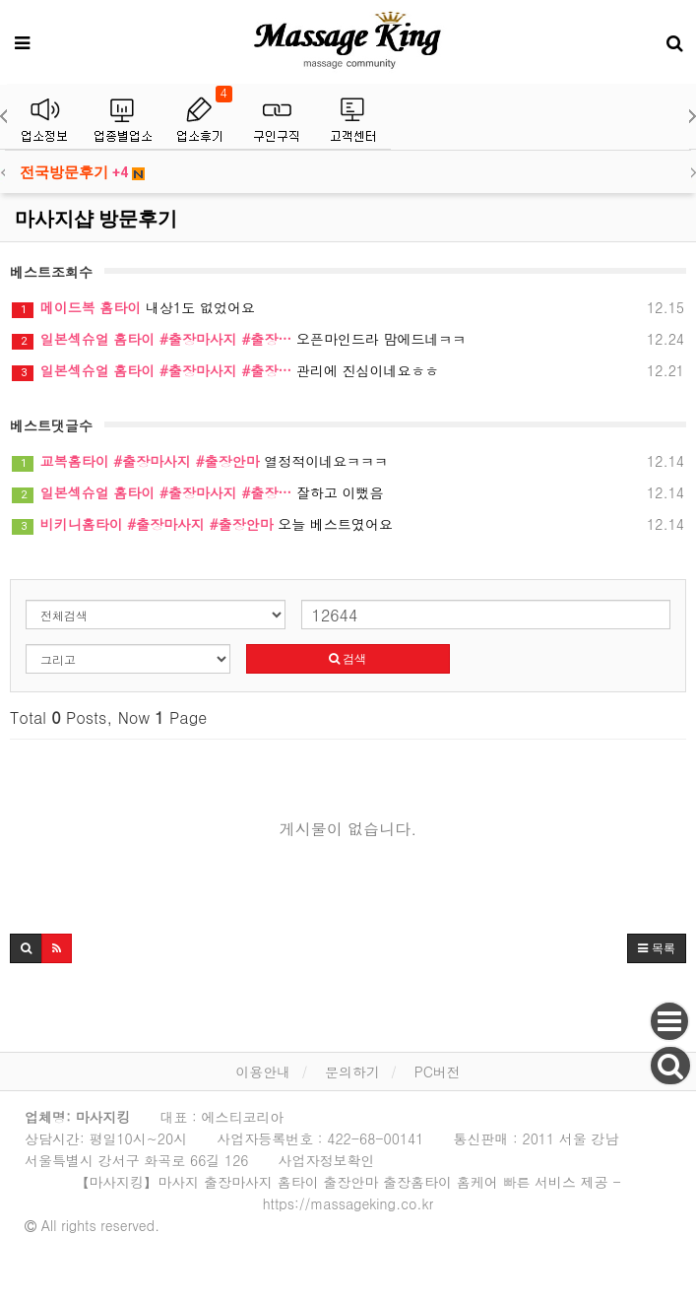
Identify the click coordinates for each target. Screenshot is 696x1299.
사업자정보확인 (327, 1160)
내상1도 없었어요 (348, 307)
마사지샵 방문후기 (96, 218)
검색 (347, 659)
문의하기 (352, 1071)
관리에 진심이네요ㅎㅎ (348, 370)
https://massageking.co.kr (348, 1203)
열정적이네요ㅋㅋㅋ (348, 461)
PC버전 (437, 1071)
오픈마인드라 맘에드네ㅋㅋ (348, 339)
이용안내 (262, 1071)
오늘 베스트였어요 (348, 524)
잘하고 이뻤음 (348, 492)
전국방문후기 (82, 172)
